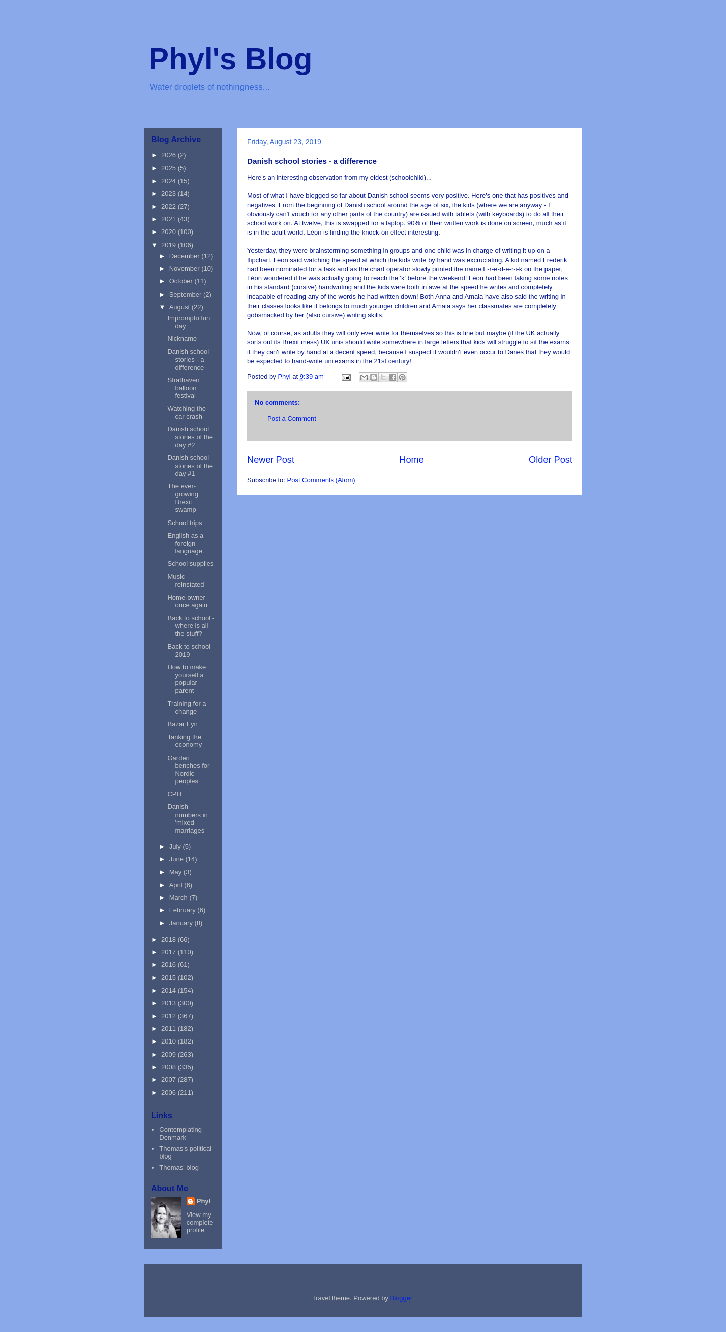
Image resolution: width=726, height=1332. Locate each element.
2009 (169, 1054)
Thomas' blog (179, 1167)
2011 (169, 1028)
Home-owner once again (187, 601)
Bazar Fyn (182, 724)
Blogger (401, 1298)
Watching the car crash (186, 412)
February (183, 910)
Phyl (203, 1201)
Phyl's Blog (230, 59)
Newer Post (270, 460)
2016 (169, 964)
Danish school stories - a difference (188, 359)
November (185, 268)
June (177, 859)
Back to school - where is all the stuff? (190, 626)
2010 (169, 1041)
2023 (169, 193)
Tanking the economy (184, 741)
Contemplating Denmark (180, 1133)
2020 (169, 232)
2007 (169, 1079)
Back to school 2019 (188, 650)
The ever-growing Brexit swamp (182, 497)
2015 (169, 977)
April (177, 885)
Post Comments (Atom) (321, 480)
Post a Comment (291, 418)
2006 (169, 1092)
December (185, 256)
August (180, 307)
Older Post (550, 460)
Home (411, 460)
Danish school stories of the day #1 (189, 465)
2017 (169, 952)
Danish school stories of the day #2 (189, 436)
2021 (169, 219)
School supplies (190, 563)
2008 (169, 1067)
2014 (169, 990)
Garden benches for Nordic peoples (188, 769)
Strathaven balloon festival (183, 387)
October (182, 281)
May (176, 872)
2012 (169, 1016)
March (179, 897)
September (186, 294)
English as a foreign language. (185, 543)
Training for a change (186, 707)
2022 (169, 206)
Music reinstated (185, 581)
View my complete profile (200, 1222)
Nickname (182, 338)
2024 (169, 181)
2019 (169, 245)
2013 (169, 1003)
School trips (184, 523)
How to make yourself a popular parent (186, 678)
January (182, 923)
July (176, 846)
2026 (169, 155)
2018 (169, 939)
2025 (169, 168)
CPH (174, 794)
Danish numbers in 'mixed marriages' (187, 818)
